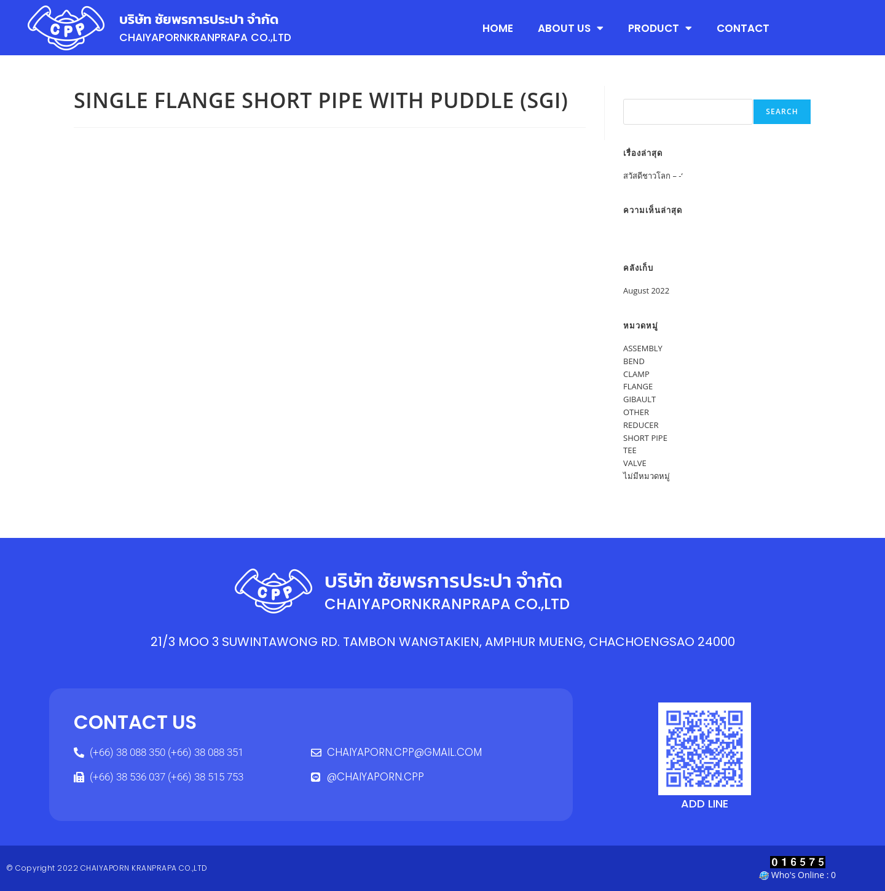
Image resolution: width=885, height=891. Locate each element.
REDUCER (641, 424)
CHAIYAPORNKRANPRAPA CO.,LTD (210, 37)
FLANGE (638, 386)
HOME (497, 27)
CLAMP (636, 373)
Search (636, 92)
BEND (634, 361)
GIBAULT (639, 399)
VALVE (635, 463)
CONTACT (743, 27)
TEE (630, 450)
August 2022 (646, 290)
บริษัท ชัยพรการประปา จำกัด (202, 19)
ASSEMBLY (643, 348)
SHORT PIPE (645, 437)
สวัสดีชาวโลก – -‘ (653, 175)
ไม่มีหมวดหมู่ (646, 475)
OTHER (636, 412)
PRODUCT (660, 28)
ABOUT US (571, 28)
